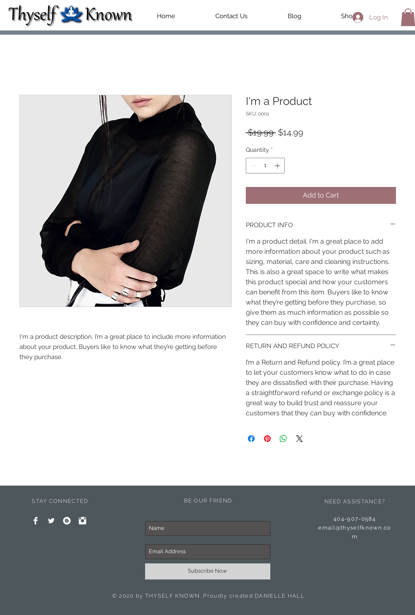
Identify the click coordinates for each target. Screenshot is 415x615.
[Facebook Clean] (35, 520)
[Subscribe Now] (207, 571)
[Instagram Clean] (82, 520)
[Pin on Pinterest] (267, 439)
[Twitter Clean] (51, 520)
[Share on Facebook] (251, 439)
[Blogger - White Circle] (67, 520)
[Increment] (278, 165)
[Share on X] (299, 439)
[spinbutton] (265, 165)
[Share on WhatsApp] (283, 439)
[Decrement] (252, 165)
